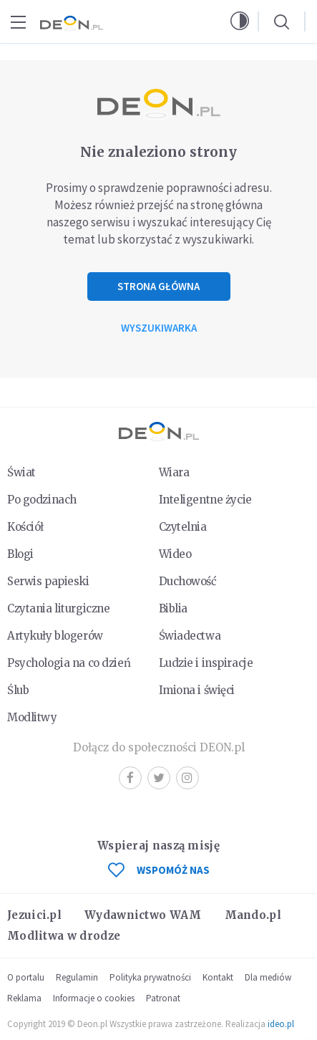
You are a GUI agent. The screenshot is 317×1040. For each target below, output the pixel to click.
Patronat (163, 998)
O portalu (25, 977)
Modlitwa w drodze (63, 936)
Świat (21, 472)
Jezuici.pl (34, 915)
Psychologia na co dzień (68, 663)
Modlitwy (32, 717)
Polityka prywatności (150, 977)
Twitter (159, 777)
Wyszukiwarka (159, 327)
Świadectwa (190, 635)
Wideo (175, 554)
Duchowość (188, 581)
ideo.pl (281, 1024)
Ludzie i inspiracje (206, 663)
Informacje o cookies (94, 998)
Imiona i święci (197, 690)
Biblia (173, 608)
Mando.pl (253, 915)
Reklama (24, 998)
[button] (239, 21)
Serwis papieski (48, 581)
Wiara (174, 472)
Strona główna (158, 286)
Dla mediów (268, 977)
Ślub (18, 690)
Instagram (187, 777)
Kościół (25, 527)
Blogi (20, 554)
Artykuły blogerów (55, 635)
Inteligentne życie (205, 499)
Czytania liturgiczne (58, 608)
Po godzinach (42, 499)
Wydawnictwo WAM (143, 915)
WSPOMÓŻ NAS (159, 870)
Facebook (130, 777)
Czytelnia (183, 527)
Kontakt (218, 977)
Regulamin (77, 977)
